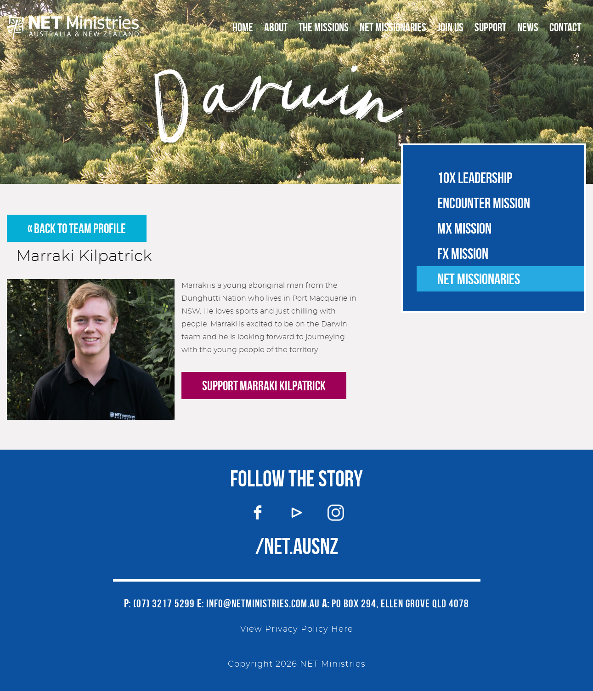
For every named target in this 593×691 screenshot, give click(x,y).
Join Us (450, 27)
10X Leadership (474, 177)
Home (242, 27)
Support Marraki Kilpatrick (264, 385)
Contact (565, 27)
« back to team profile (77, 228)
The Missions (324, 27)
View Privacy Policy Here (296, 629)
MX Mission (464, 228)
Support (490, 27)
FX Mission (462, 253)
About (276, 27)
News (527, 27)
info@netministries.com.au (263, 604)
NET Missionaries (393, 27)
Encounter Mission (483, 202)
